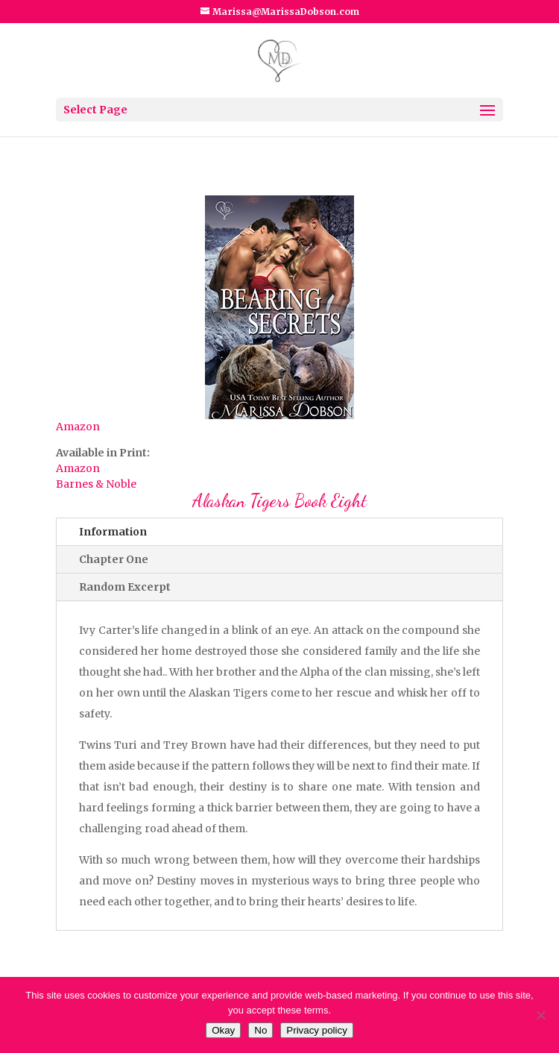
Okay (223, 1030)
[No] (540, 1015)
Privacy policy (316, 1030)
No (260, 1030)
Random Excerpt (125, 587)
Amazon (78, 426)
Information (113, 531)
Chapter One (113, 559)
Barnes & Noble (96, 484)
